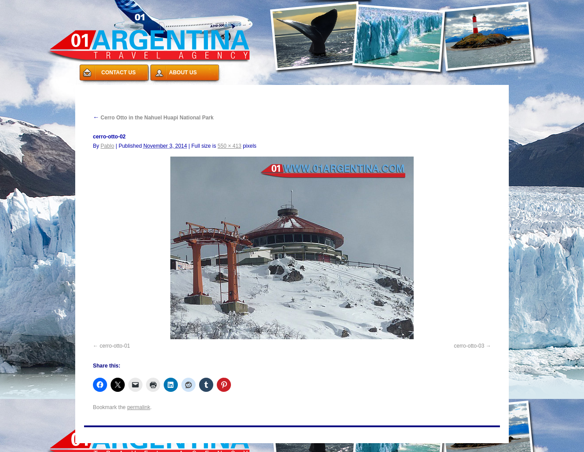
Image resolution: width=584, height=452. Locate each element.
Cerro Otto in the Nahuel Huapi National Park (153, 118)
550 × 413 (230, 146)
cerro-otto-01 (115, 346)
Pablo (107, 146)
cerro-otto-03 (469, 346)
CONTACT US (118, 72)
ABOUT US (183, 72)
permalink (138, 407)
